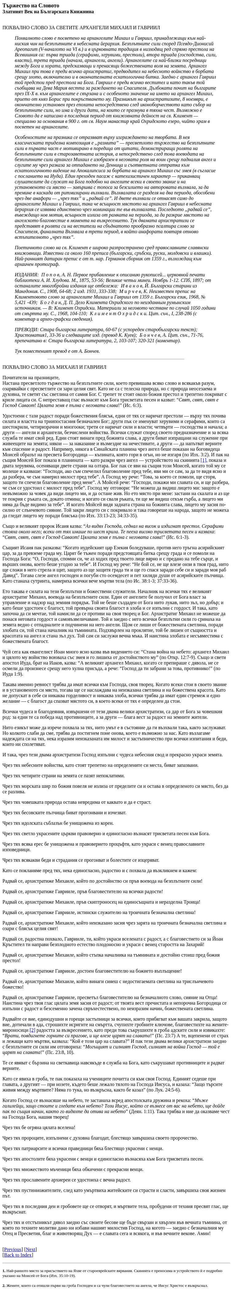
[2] (32, 1030)
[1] (204, 460)
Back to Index (18, 1255)
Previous (12, 1249)
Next (30, 1249)
